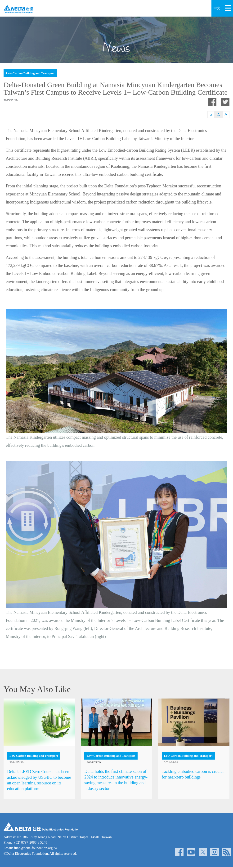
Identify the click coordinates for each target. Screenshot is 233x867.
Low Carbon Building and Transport (30, 73)
